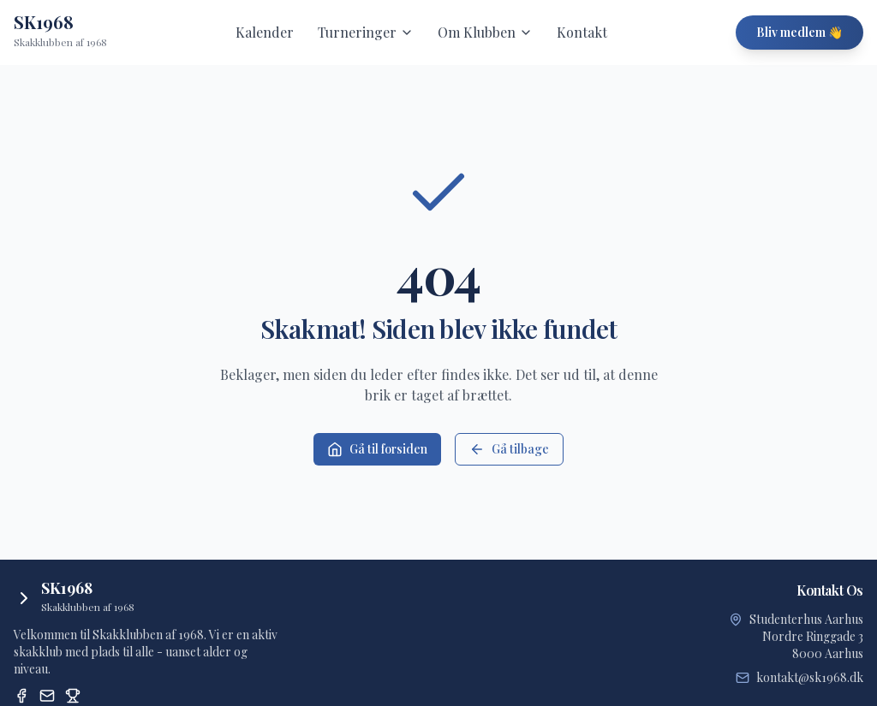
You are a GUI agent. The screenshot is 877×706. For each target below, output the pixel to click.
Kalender (265, 32)
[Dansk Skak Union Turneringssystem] (73, 695)
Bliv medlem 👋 (799, 32)
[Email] (47, 695)
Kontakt (582, 32)
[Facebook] (21, 695)
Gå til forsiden (377, 449)
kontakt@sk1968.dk (809, 677)
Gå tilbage (509, 449)
